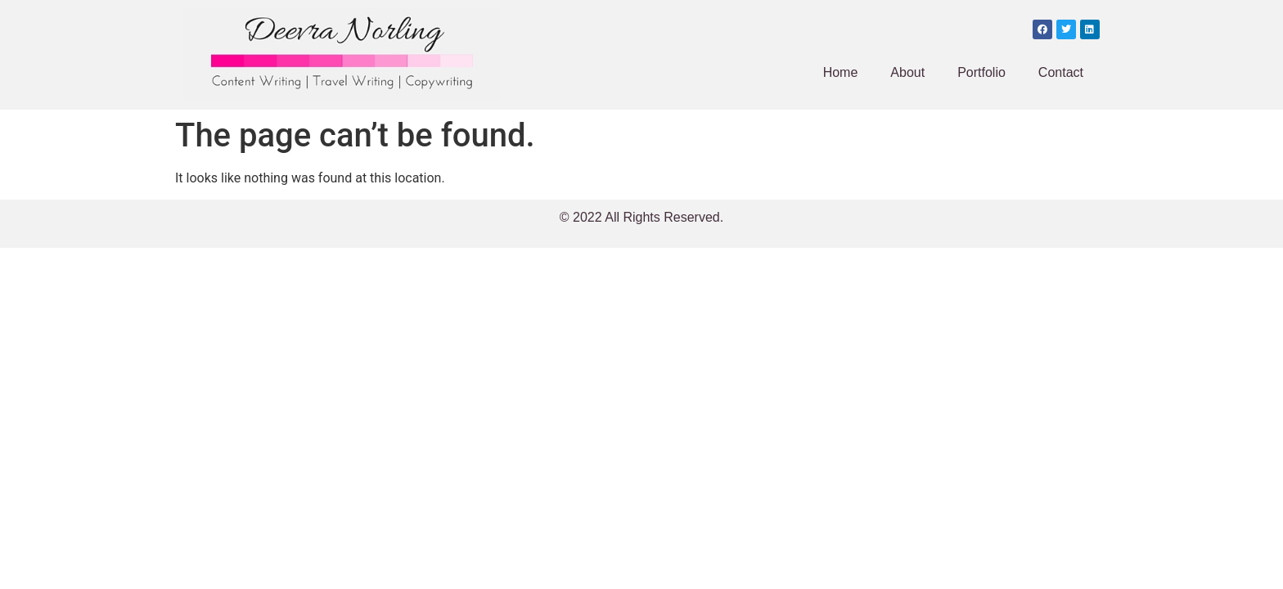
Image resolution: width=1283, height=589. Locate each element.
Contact (1060, 72)
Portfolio (981, 72)
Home (840, 72)
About (907, 72)
